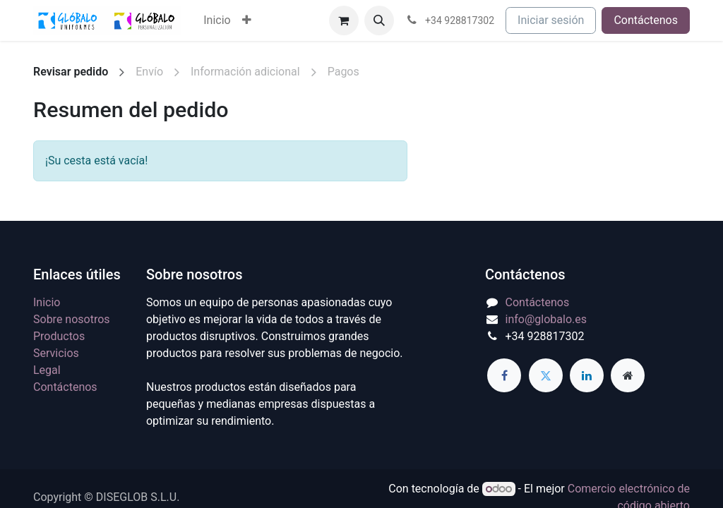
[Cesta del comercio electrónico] (344, 20)
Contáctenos (646, 20)
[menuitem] (217, 20)
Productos (59, 336)
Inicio (46, 302)
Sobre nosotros (71, 319)
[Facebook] (504, 375)
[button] (379, 20)
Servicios (56, 353)
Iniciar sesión (551, 20)
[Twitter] (546, 375)
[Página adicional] (628, 375)
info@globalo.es (546, 319)
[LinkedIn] (587, 375)
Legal (47, 370)
